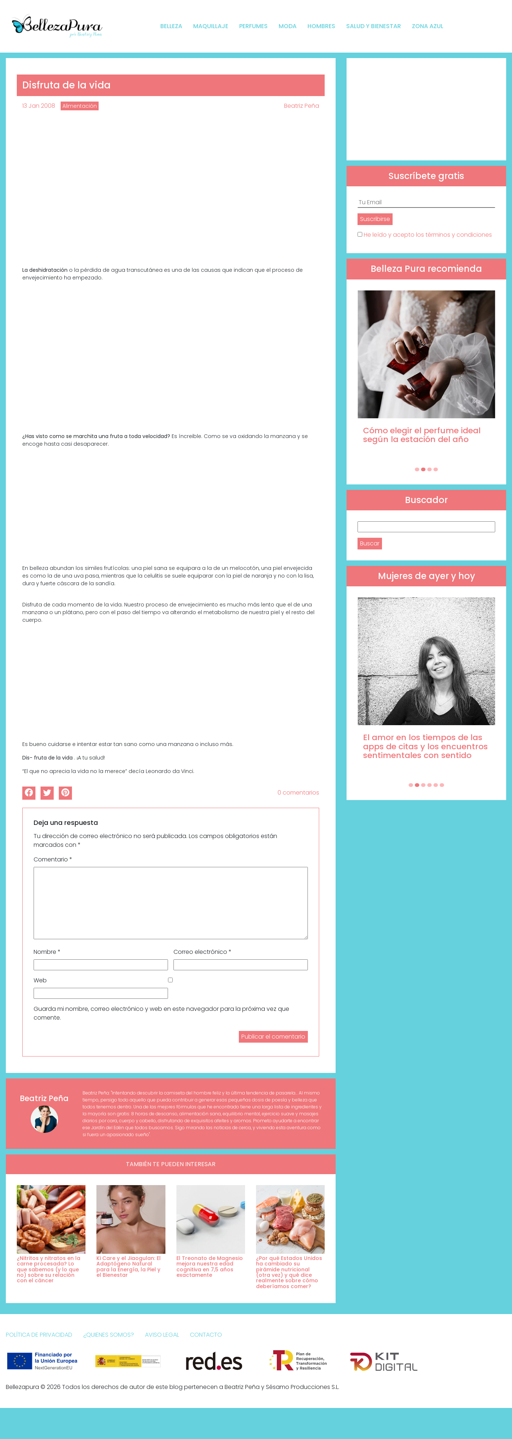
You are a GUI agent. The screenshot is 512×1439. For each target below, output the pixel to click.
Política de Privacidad (39, 1334)
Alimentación (79, 106)
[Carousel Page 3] (429, 469)
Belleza (171, 26)
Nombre (47, 952)
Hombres (321, 26)
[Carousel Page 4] (435, 469)
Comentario (53, 859)
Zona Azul (427, 26)
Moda (288, 26)
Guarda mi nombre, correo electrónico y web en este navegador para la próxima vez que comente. (161, 1013)
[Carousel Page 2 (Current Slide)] (423, 469)
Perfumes (253, 26)
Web (40, 980)
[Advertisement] (426, 109)
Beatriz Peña (301, 106)
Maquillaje (210, 26)
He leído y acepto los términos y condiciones (428, 235)
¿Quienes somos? (108, 1334)
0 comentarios (298, 792)
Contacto (206, 1334)
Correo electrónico (202, 952)
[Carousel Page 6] (442, 785)
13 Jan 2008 (38, 106)
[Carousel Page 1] (417, 469)
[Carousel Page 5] (435, 785)
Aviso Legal (162, 1334)
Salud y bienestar (373, 26)
